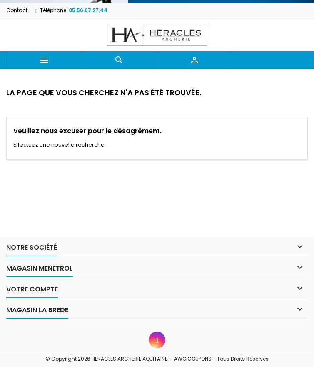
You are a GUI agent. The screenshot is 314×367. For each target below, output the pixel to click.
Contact (16, 10)
